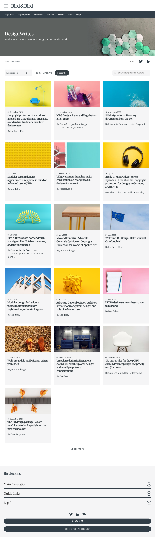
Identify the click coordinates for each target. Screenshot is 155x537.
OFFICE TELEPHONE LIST (78, 529)
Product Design (74, 14)
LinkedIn (148, 61)
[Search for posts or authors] (133, 72)
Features (50, 14)
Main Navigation (15, 484)
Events (61, 14)
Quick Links (12, 493)
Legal (7, 503)
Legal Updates (24, 14)
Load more (77, 448)
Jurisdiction (18, 73)
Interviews (38, 14)
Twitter (141, 61)
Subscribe (61, 73)
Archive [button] (47, 72)
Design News (9, 14)
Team (38, 72)
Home (7, 61)
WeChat (84, 514)
